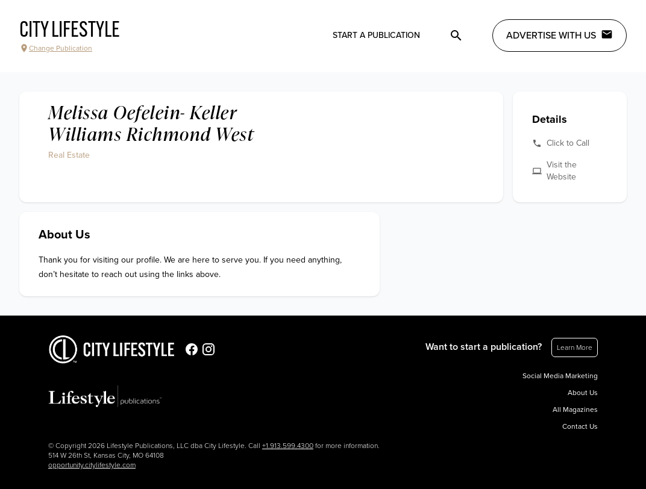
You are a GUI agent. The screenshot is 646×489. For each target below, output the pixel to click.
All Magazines (575, 409)
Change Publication (55, 48)
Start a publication (376, 35)
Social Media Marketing (560, 376)
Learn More (574, 347)
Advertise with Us (559, 35)
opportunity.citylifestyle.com (92, 465)
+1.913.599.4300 (287, 445)
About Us (583, 392)
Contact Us (580, 426)
